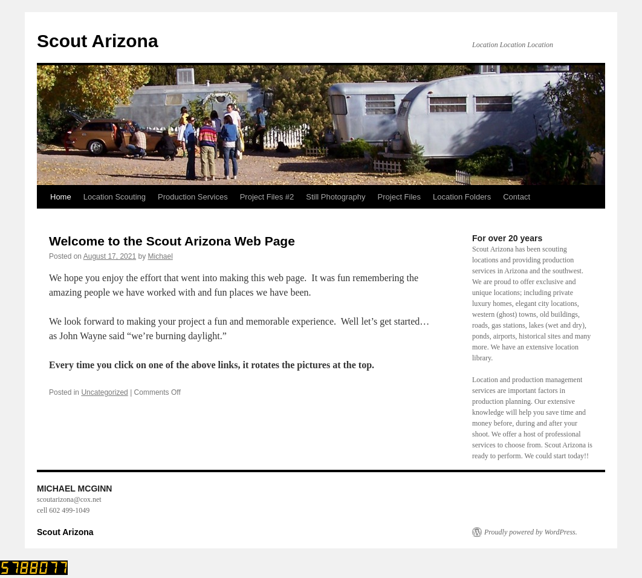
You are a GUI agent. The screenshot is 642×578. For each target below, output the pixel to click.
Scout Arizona (97, 41)
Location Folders (462, 196)
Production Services (193, 196)
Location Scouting (114, 196)
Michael (160, 256)
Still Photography (335, 196)
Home (60, 196)
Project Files (399, 196)
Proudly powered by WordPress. (530, 532)
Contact (516, 196)
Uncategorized (104, 392)
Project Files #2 (267, 196)
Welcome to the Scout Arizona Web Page (172, 241)
